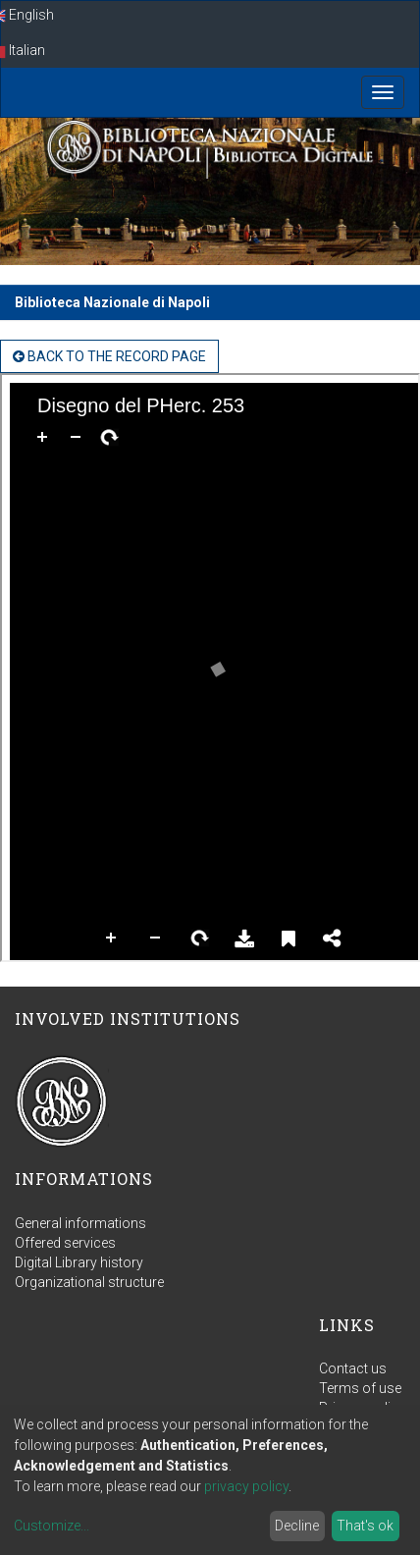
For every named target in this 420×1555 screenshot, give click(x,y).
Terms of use (360, 1388)
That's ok (365, 1525)
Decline (297, 1525)
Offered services (65, 1243)
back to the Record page (109, 356)
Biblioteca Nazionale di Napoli (112, 302)
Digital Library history (79, 1262)
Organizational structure (89, 1282)
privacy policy (246, 1486)
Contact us (353, 1368)
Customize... (51, 1525)
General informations (80, 1223)
